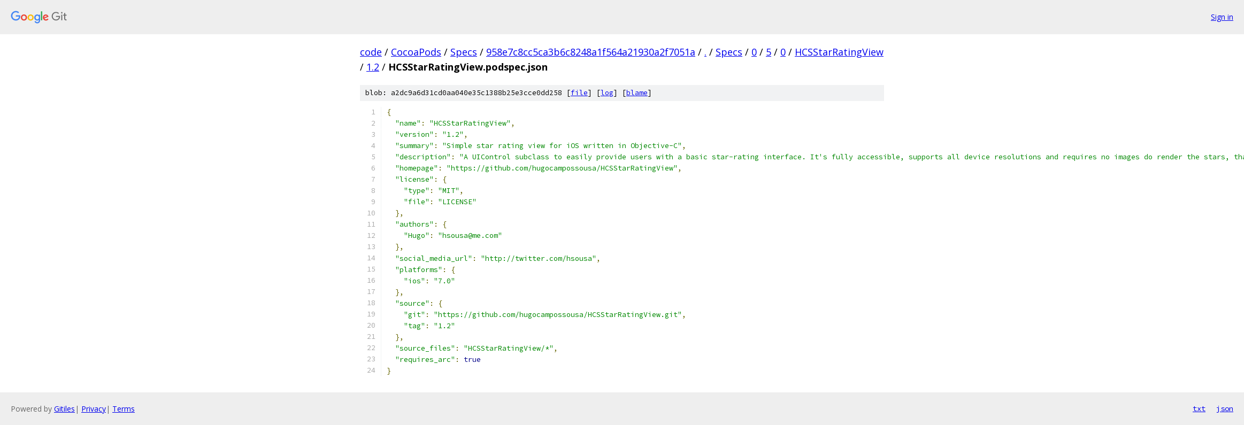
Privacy (93, 409)
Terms (123, 409)
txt (1199, 408)
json (1224, 408)
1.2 (372, 66)
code (371, 51)
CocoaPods (416, 51)
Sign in (1222, 17)
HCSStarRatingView (839, 51)
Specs (463, 51)
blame (637, 92)
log (607, 92)
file (579, 92)
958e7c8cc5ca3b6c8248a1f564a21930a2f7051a (590, 51)
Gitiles (64, 409)
